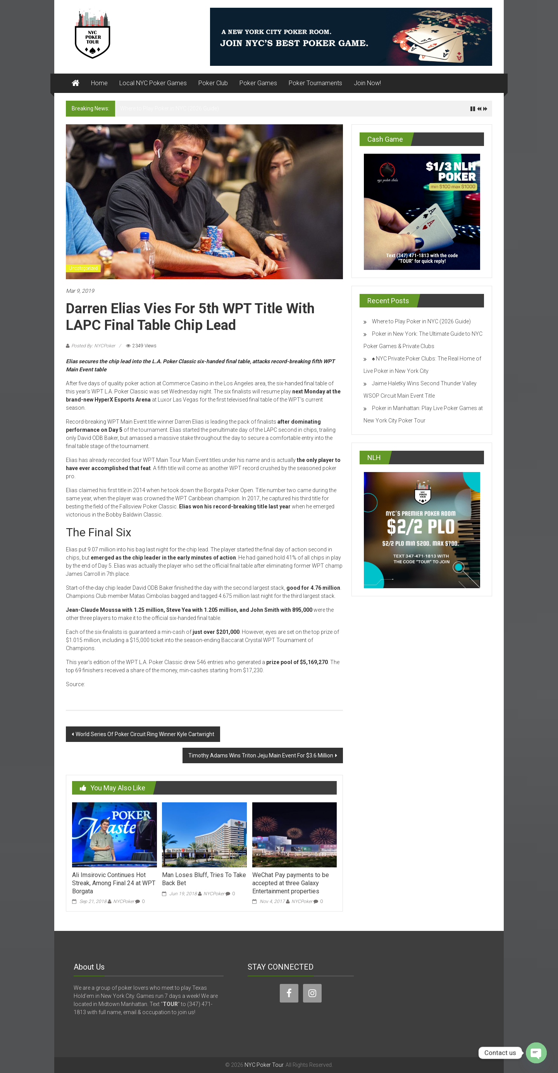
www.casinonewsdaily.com (119, 684)
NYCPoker (123, 901)
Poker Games (258, 83)
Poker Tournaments (315, 83)
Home (99, 83)
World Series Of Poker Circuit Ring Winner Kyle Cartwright (145, 734)
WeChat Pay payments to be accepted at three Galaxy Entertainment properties (290, 883)
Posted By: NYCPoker (93, 346)
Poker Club (213, 83)
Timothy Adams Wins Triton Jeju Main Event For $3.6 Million (260, 755)
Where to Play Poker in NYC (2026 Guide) (169, 108)
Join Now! (367, 83)
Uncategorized (83, 268)
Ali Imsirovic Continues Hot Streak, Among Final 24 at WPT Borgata (113, 883)
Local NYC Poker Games (153, 83)
